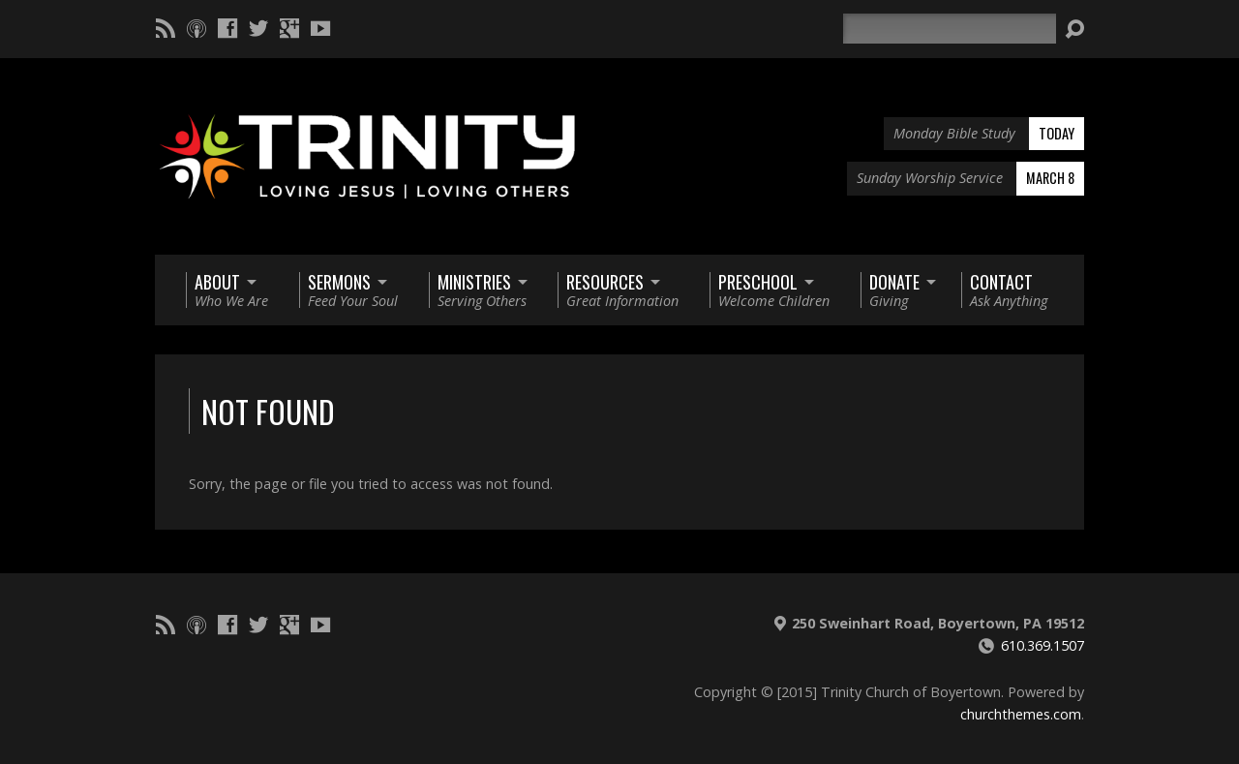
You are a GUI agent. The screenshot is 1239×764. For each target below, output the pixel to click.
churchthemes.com (1020, 714)
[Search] (949, 29)
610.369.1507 (1042, 645)
